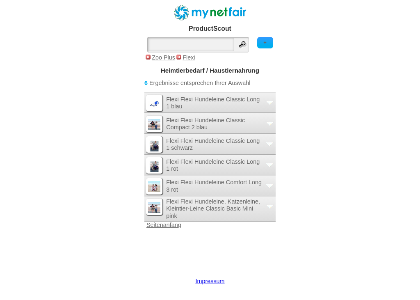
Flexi (189, 57)
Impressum (209, 281)
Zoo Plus (163, 57)
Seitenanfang (163, 225)
